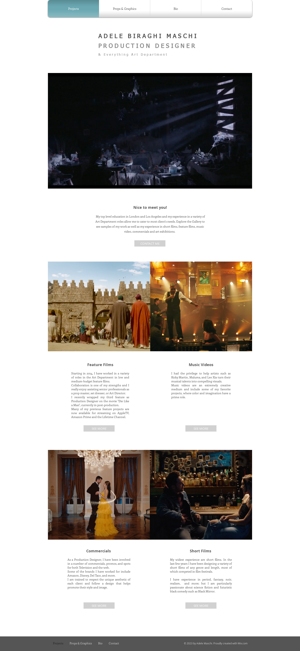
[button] (150, 131)
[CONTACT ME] (149, 243)
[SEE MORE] (99, 428)
